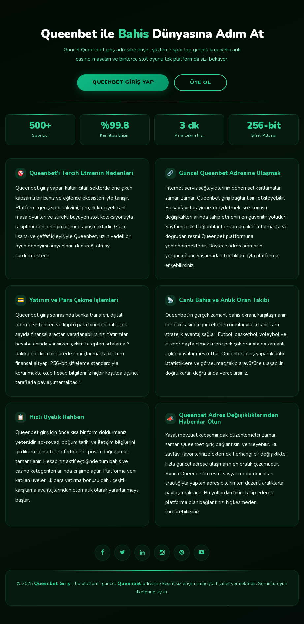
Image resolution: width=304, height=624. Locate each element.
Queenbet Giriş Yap (123, 82)
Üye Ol (200, 82)
